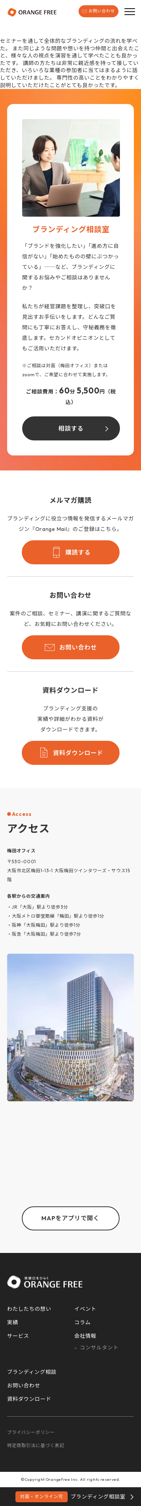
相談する (70, 428)
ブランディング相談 (31, 1372)
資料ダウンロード (70, 753)
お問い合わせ (98, 11)
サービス (18, 1336)
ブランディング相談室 (70, 1496)
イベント (85, 1309)
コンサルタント (99, 1347)
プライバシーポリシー (31, 1432)
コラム (82, 1322)
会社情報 (85, 1336)
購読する (70, 552)
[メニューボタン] (130, 11)
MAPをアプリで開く (70, 1218)
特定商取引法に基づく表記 (35, 1445)
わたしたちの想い (29, 1309)
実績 (12, 1322)
